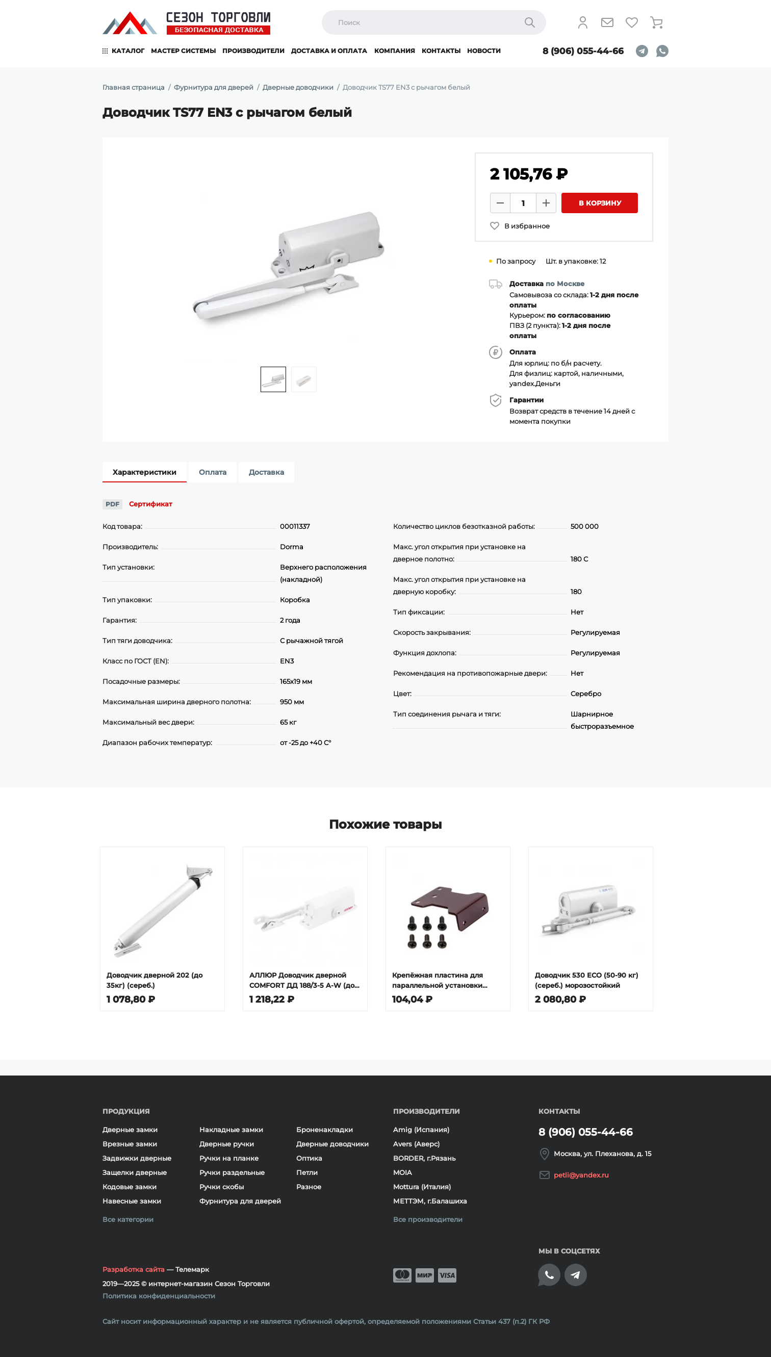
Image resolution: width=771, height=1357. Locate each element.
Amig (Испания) (421, 1129)
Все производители (427, 1219)
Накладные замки (231, 1129)
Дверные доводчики (332, 1144)
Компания (394, 51)
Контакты (441, 51)
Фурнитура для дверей (240, 1201)
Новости (484, 51)
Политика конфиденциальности (158, 1296)
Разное (308, 1187)
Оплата (212, 472)
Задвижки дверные (136, 1158)
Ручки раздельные (232, 1172)
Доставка (266, 472)
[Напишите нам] (607, 22)
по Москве (565, 283)
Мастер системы (183, 51)
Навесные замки (131, 1201)
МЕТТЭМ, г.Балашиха (430, 1201)
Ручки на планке (229, 1158)
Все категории (127, 1219)
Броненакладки (324, 1129)
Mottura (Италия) (422, 1187)
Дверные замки (130, 1129)
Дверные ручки (226, 1144)
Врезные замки (129, 1144)
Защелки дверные (134, 1172)
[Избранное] (632, 22)
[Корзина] (656, 22)
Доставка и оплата (329, 51)
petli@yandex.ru (581, 1175)
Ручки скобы (221, 1187)
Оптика (309, 1158)
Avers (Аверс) (416, 1144)
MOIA (402, 1172)
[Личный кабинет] (583, 22)
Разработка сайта (133, 1269)
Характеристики (144, 472)
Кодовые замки (129, 1187)
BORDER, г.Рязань (424, 1158)
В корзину (600, 203)
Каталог (128, 51)
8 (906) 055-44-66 (583, 51)
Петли (307, 1172)
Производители (253, 51)
